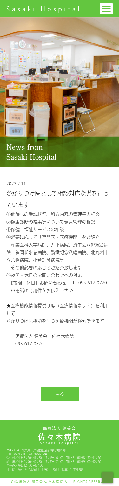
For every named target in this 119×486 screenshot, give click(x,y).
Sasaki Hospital (44, 9)
